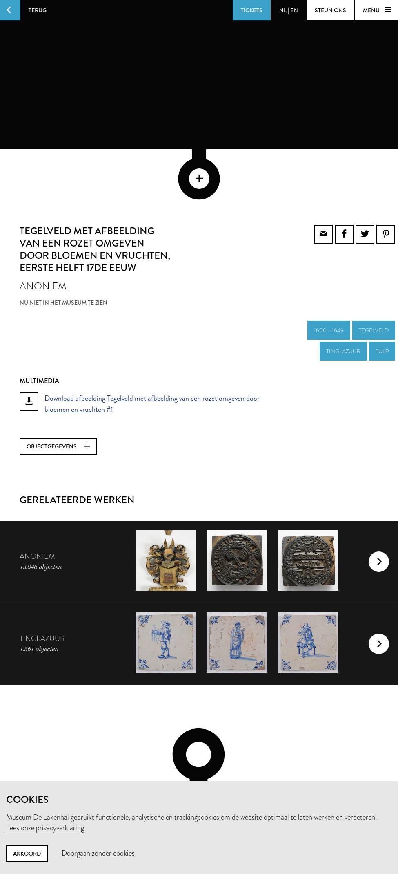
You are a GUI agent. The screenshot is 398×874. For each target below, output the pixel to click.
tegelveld (374, 275)
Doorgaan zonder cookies (98, 853)
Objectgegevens (58, 391)
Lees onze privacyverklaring (45, 827)
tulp (382, 296)
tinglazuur (343, 296)
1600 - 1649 (329, 275)
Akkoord (27, 853)
